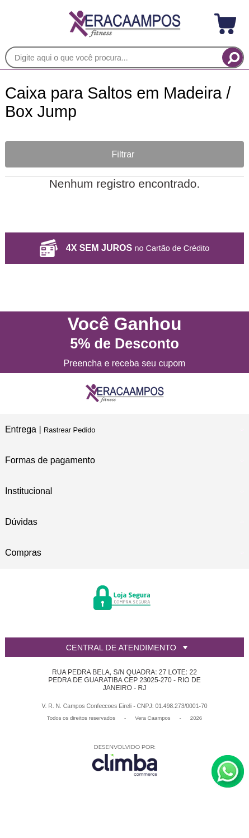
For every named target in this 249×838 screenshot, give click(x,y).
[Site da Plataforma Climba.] (125, 759)
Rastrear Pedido (69, 430)
